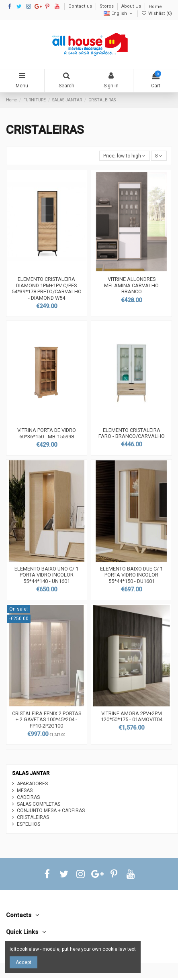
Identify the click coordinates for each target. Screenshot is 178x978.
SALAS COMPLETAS (38, 804)
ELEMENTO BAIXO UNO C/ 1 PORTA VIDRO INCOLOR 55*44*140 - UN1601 (46, 575)
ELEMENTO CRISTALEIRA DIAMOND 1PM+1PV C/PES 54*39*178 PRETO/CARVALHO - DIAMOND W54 (47, 288)
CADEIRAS (28, 797)
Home (155, 6)
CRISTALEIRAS (33, 817)
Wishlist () (156, 13)
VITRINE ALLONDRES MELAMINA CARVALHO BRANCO (131, 285)
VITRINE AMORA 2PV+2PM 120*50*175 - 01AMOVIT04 (131, 716)
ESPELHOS (28, 824)
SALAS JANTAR (30, 773)
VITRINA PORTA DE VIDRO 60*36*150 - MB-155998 (46, 433)
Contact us (80, 6)
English (119, 13)
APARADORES (32, 783)
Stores (107, 6)
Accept (23, 962)
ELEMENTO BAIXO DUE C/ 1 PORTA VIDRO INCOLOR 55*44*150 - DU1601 (131, 575)
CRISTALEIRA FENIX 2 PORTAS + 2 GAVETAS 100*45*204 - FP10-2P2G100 (46, 719)
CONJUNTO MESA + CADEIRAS (51, 810)
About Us (131, 6)
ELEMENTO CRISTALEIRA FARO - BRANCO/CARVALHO (131, 433)
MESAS (25, 790)
